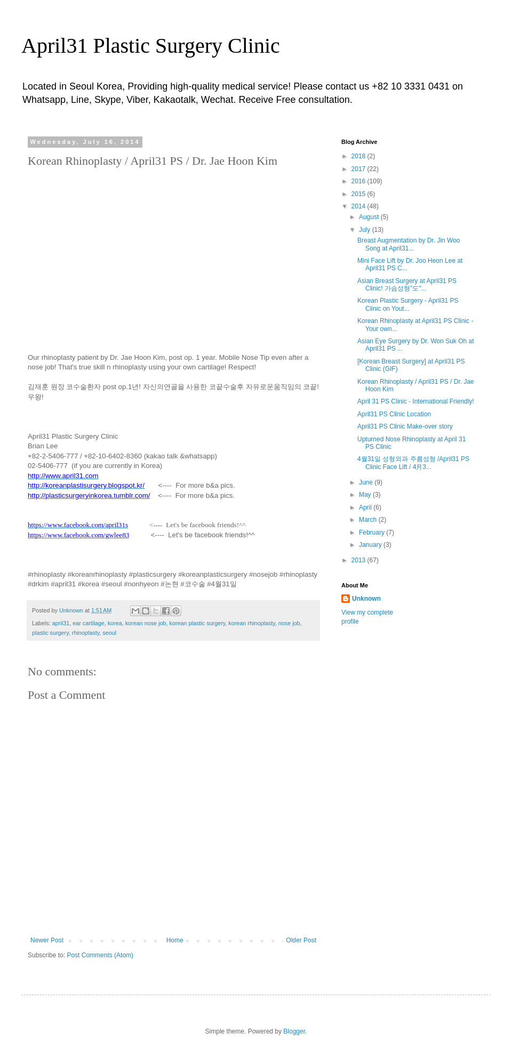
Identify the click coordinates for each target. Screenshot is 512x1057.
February (372, 532)
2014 (359, 206)
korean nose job (145, 623)
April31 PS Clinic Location (394, 414)
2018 (359, 156)
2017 (359, 169)
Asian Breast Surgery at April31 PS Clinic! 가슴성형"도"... (407, 284)
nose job (289, 623)
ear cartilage (88, 623)
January (371, 544)
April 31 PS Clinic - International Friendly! (415, 401)
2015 (359, 194)
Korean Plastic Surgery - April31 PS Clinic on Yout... (407, 304)
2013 (359, 560)
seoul (109, 633)
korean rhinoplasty (251, 623)
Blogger (294, 1031)
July (365, 229)
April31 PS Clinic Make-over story (405, 426)
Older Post (301, 940)
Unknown (366, 598)
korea (115, 623)
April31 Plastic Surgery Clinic (150, 46)
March (369, 519)
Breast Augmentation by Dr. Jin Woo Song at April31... (408, 244)
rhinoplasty (85, 633)
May (366, 494)
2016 (359, 181)
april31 (60, 623)
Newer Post (46, 940)
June (366, 482)
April (366, 507)
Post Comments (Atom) (100, 955)
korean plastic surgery (198, 623)
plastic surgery (50, 633)
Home (174, 940)
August (370, 217)
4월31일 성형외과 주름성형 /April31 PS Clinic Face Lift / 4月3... (413, 462)
